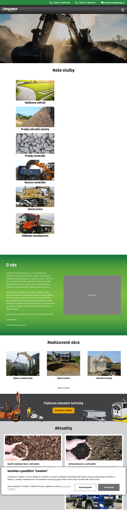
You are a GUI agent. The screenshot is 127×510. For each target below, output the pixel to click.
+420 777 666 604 (85, 2)
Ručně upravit (85, 487)
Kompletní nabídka (63, 330)
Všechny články (63, 457)
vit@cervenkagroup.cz (113, 2)
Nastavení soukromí (73, 507)
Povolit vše (109, 487)
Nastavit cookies (92, 215)
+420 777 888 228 (60, 2)
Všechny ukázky (63, 308)
